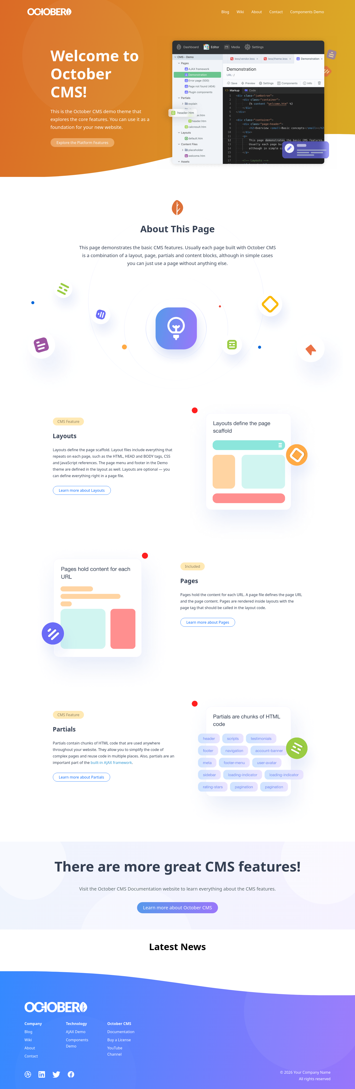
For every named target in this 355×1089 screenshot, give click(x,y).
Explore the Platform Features (83, 142)
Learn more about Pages (207, 622)
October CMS (119, 1023)
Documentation (120, 1031)
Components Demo (307, 11)
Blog (225, 11)
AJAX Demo (76, 1031)
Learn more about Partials (81, 777)
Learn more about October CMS (177, 907)
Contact (276, 11)
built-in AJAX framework (111, 762)
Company (33, 1023)
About (256, 11)
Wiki (240, 11)
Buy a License (119, 1039)
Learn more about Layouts (82, 490)
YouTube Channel (114, 1051)
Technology (76, 1023)
